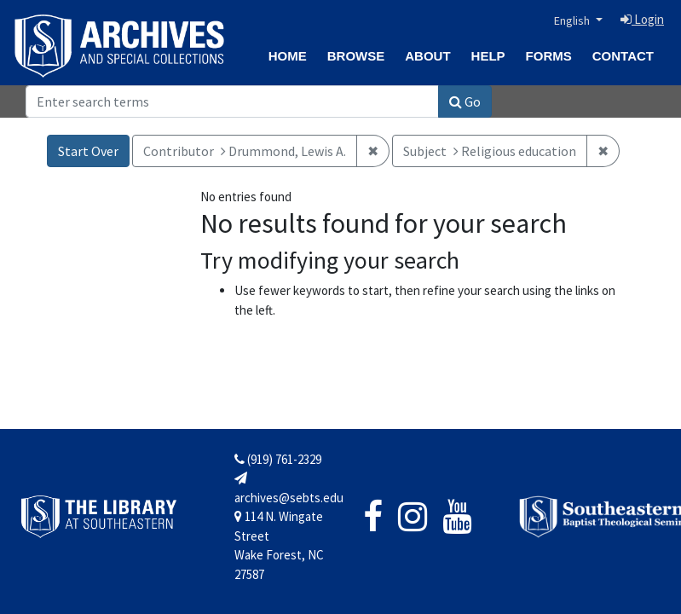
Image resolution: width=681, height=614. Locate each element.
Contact (623, 56)
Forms (549, 56)
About (427, 56)
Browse (356, 56)
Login (642, 19)
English (573, 20)
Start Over (88, 150)
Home (287, 56)
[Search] (232, 101)
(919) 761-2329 (277, 459)
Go (465, 101)
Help (488, 56)
